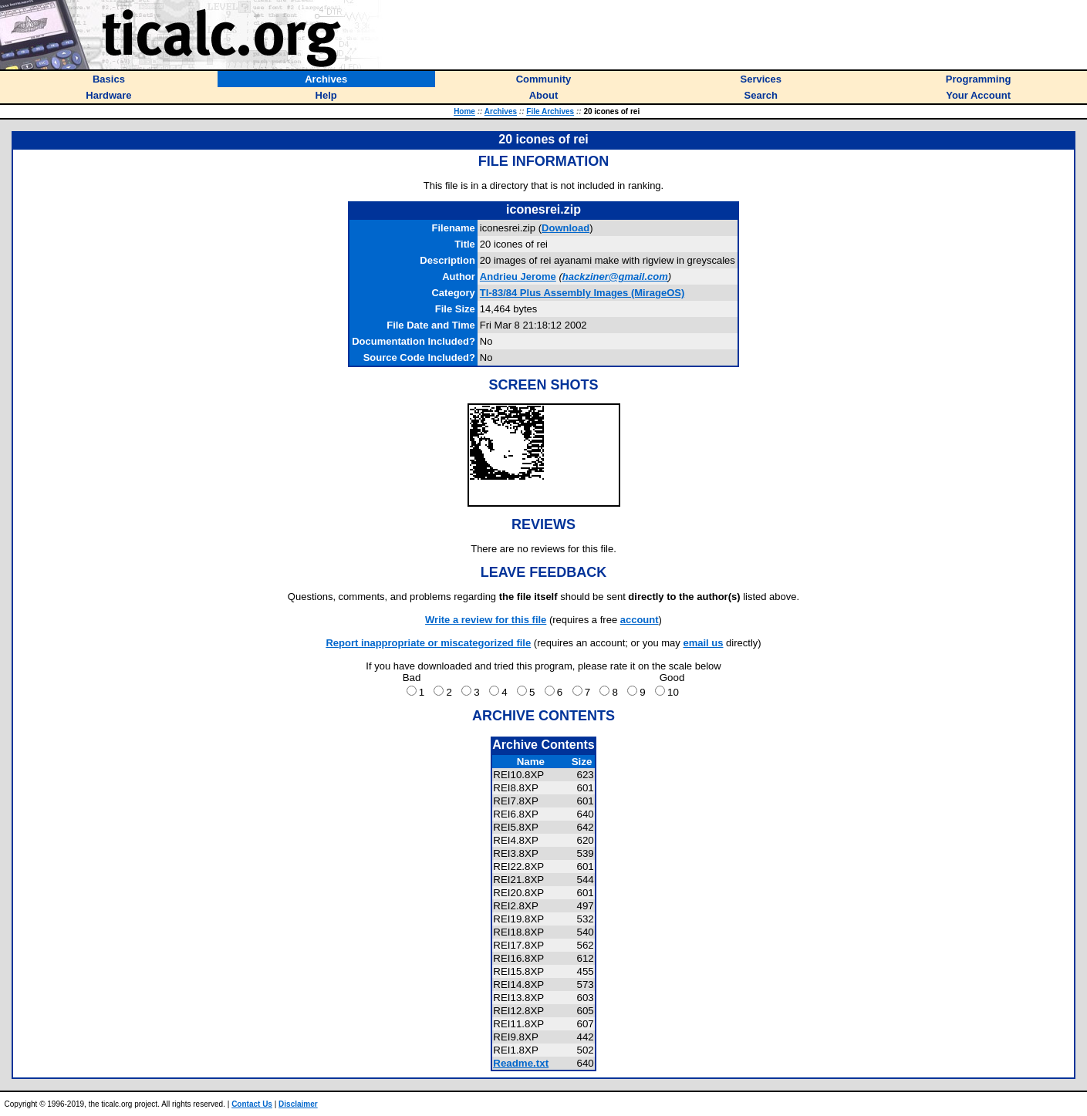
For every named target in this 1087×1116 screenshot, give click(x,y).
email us (703, 643)
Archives (500, 111)
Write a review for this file (485, 619)
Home (464, 111)
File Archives (550, 111)
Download (565, 228)
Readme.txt (521, 1063)
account (639, 619)
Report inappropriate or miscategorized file (428, 643)
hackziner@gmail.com (615, 276)
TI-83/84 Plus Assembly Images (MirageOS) (582, 292)
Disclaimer (298, 1104)
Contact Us (251, 1104)
